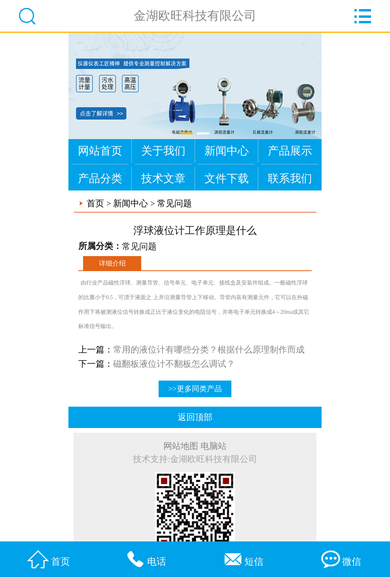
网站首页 (100, 151)
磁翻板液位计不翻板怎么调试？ (174, 364)
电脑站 (214, 446)
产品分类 (100, 178)
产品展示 (290, 151)
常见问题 (174, 203)
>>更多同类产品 (195, 389)
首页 (95, 203)
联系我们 (290, 178)
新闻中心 (226, 151)
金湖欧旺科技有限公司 (195, 16)
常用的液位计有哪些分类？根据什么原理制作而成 (209, 349)
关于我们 (163, 151)
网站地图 (180, 446)
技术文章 (163, 178)
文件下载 (226, 178)
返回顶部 (195, 417)
